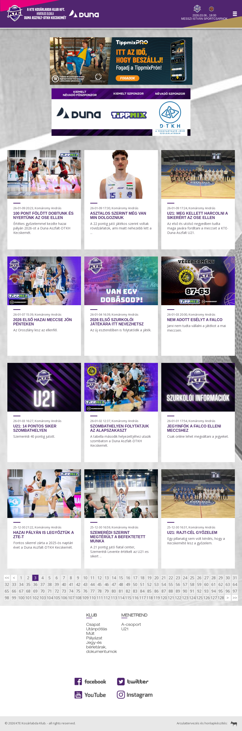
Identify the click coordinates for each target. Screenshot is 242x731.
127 (213, 597)
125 (199, 597)
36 (35, 584)
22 (171, 577)
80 (114, 591)
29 (220, 577)
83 (135, 591)
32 (7, 584)
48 (121, 584)
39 (57, 584)
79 (106, 591)
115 (128, 597)
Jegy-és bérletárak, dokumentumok (101, 647)
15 (121, 577)
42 (78, 584)
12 (99, 577)
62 (220, 584)
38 (49, 584)
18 (142, 577)
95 (220, 591)
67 (21, 591)
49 (128, 584)
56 (178, 584)
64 (235, 584)
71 (49, 591)
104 (50, 597)
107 (71, 597)
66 (14, 591)
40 (64, 584)
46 (106, 584)
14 (114, 577)
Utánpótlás (96, 629)
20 (156, 577)
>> (235, 597)
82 (128, 591)
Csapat (93, 624)
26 (199, 577)
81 (121, 591)
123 (185, 597)
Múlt (90, 633)
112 (107, 597)
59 (199, 584)
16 (128, 577)
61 (213, 584)
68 (28, 591)
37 (42, 584)
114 (121, 597)
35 (28, 584)
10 (85, 577)
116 (135, 597)
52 (149, 584)
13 (106, 577)
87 (163, 591)
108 (78, 597)
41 (71, 584)
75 (78, 591)
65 (7, 591)
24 (185, 577)
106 (64, 597)
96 (228, 591)
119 (156, 597)
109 (85, 597)
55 (171, 584)
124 (192, 597)
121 (171, 597)
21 (163, 577)
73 (64, 591)
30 (228, 577)
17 (135, 577)
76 (85, 591)
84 (142, 591)
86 (156, 591)
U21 (124, 629)
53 (156, 584)
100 (21, 597)
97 (235, 591)
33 (14, 584)
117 (142, 597)
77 (92, 591)
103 (42, 597)
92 (199, 591)
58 (192, 584)
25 (192, 577)
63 (228, 584)
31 (235, 577)
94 (213, 591)
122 (178, 597)
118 (149, 597)
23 (178, 577)
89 (178, 591)
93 (206, 591)
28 (213, 577)
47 (114, 584)
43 (85, 584)
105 (57, 597)
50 (135, 584)
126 (206, 597)
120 (164, 597)
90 (185, 591)
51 (142, 584)
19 (149, 577)
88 (171, 591)
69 (35, 591)
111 (99, 597)
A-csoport (131, 624)
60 (206, 584)
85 (149, 591)
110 (92, 597)
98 (7, 597)
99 (14, 597)
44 (92, 584)
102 (35, 597)
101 (28, 597)
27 (206, 577)
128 (221, 597)
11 (92, 577)
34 (21, 584)
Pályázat (94, 638)
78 (99, 591)
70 (42, 591)
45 (99, 584)
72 (57, 591)
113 (114, 597)
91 (192, 591)
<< (7, 577)
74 (71, 591)
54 (163, 584)
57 (185, 584)
